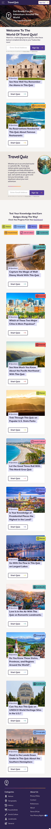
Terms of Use (34, 51)
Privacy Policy (26, 51)
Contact (33, 800)
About (32, 808)
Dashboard (38, 220)
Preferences (34, 804)
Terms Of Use (35, 812)
